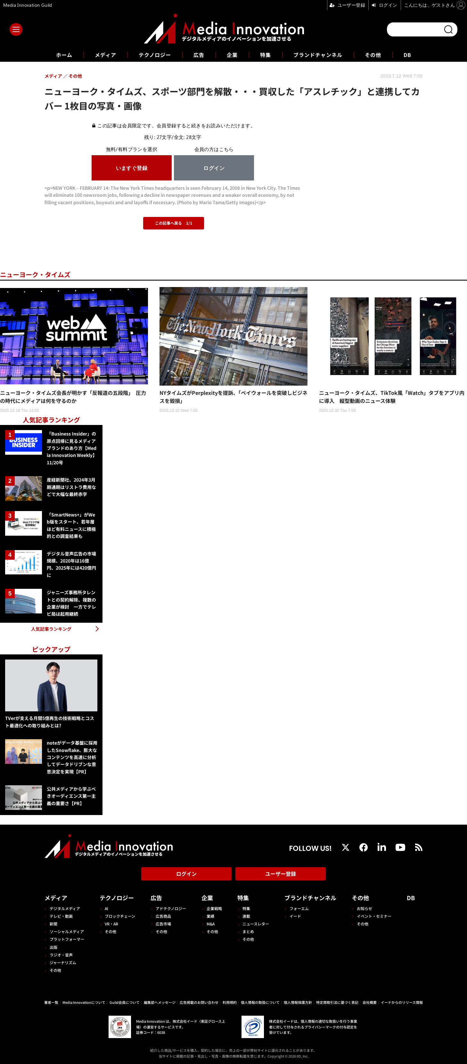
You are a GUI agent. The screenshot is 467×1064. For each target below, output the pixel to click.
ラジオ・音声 (61, 954)
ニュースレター (255, 923)
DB (407, 55)
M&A (211, 923)
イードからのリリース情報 (402, 1002)
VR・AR (111, 923)
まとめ (248, 931)
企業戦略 (214, 908)
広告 (198, 55)
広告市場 (163, 923)
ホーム (64, 55)
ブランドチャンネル (317, 55)
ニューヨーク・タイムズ (35, 274)
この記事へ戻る (173, 223)
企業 (232, 55)
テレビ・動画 (61, 916)
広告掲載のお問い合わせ (199, 1002)
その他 (373, 55)
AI (106, 908)
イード (295, 916)
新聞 (53, 923)
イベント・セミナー (374, 916)
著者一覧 (51, 1002)
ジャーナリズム (63, 962)
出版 (53, 947)
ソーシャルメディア (67, 931)
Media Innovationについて (83, 1002)
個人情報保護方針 (298, 1002)
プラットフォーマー (67, 939)
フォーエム (299, 908)
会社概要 (370, 1002)
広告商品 (163, 916)
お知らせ (364, 908)
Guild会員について (125, 1002)
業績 (210, 916)
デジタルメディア (65, 908)
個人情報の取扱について (260, 1002)
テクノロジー (155, 55)
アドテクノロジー (171, 908)
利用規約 (230, 1002)
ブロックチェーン (120, 916)
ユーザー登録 (280, 873)
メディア (105, 55)
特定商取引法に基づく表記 (337, 1002)
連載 (246, 916)
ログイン (186, 873)
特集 (265, 55)
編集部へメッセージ (160, 1002)
